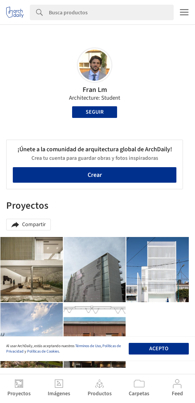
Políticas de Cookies (43, 351)
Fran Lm (95, 90)
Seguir (95, 112)
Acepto (158, 349)
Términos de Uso (88, 346)
